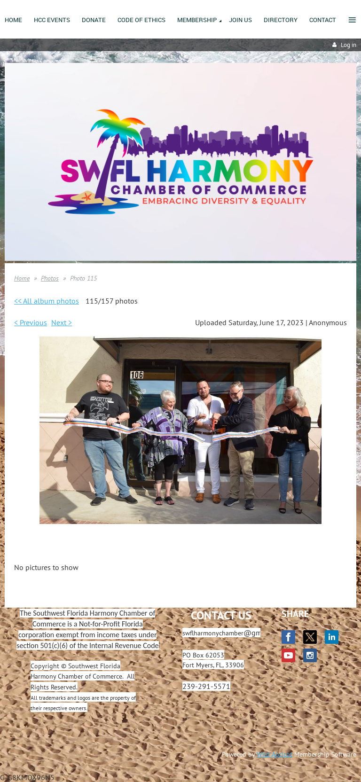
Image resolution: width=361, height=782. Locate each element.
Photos (50, 278)
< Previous (30, 322)
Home (22, 278)
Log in (348, 45)
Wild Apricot (274, 754)
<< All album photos (46, 300)
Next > (61, 322)
